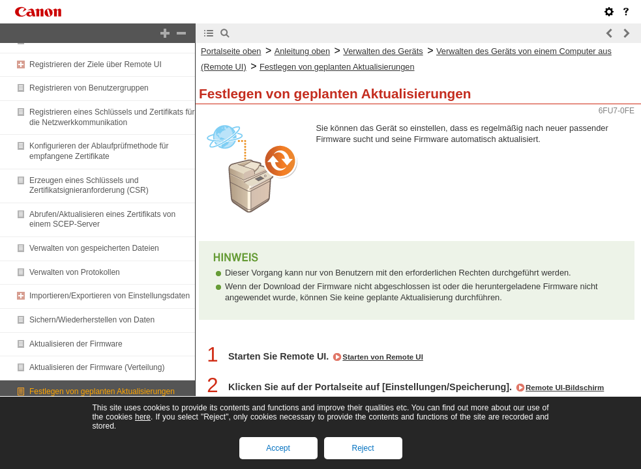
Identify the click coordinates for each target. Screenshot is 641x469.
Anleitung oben (302, 51)
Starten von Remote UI (382, 357)
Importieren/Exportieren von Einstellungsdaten (109, 295)
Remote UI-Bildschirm (565, 387)
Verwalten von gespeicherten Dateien (94, 248)
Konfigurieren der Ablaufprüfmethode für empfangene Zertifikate (98, 151)
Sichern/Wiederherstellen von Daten (92, 319)
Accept (278, 448)
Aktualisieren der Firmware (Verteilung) (96, 367)
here (143, 416)
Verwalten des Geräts (383, 51)
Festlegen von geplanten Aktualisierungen (102, 391)
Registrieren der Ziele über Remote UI (95, 64)
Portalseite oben (231, 51)
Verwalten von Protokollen (74, 272)
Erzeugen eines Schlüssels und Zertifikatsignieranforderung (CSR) (89, 185)
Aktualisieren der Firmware (76, 343)
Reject (362, 448)
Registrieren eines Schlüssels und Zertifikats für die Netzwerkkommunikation (111, 117)
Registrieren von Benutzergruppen (89, 87)
